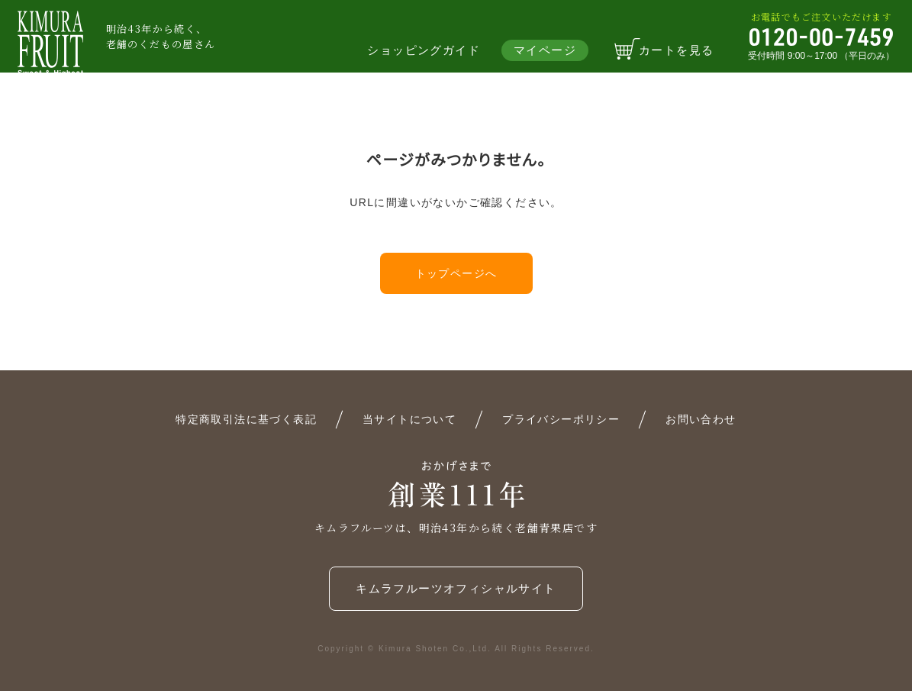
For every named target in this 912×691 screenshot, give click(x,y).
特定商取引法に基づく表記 (246, 419)
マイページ (545, 50)
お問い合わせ (700, 419)
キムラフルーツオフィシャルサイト (456, 588)
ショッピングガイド (423, 50)
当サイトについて (409, 419)
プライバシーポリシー (561, 419)
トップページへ (456, 273)
